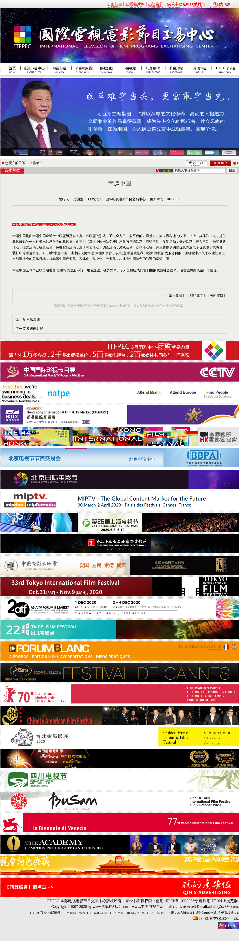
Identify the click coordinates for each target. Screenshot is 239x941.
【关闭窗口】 (217, 295)
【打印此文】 (197, 295)
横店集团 (33, 319)
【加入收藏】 (176, 295)
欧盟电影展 (34, 329)
